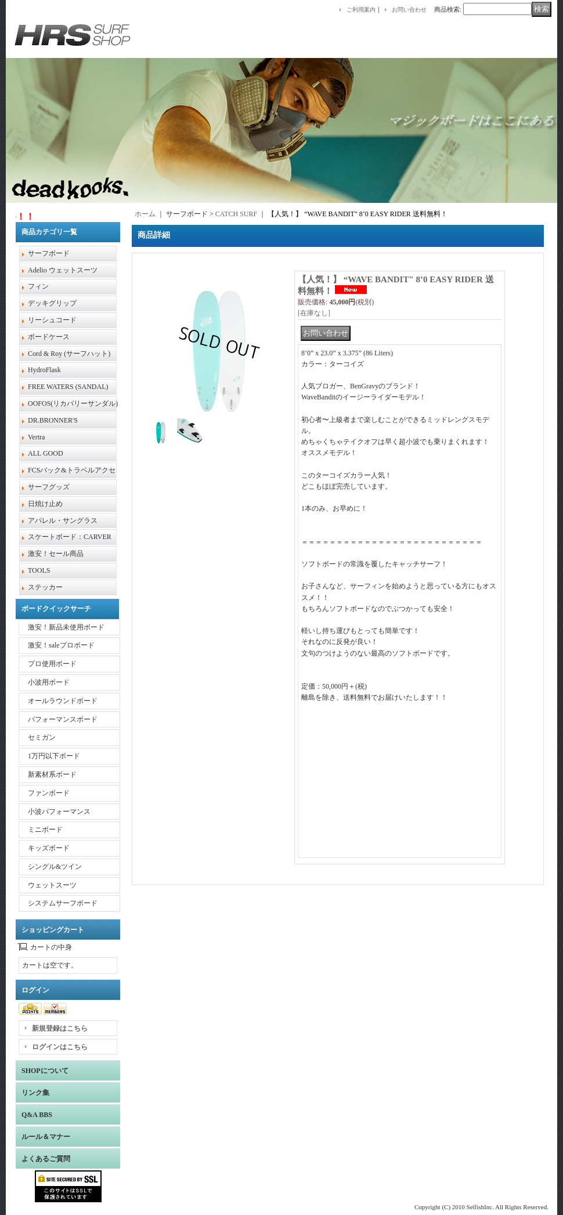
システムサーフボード (63, 903)
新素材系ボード (52, 774)
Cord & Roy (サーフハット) (69, 354)
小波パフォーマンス (59, 811)
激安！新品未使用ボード (66, 627)
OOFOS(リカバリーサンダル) (73, 403)
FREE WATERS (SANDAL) (68, 387)
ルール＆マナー (45, 1137)
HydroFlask (44, 370)
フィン (38, 286)
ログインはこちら (60, 1047)
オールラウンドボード (63, 701)
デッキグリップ (52, 303)
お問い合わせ (409, 9)
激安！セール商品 (56, 554)
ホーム (145, 214)
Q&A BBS (36, 1115)
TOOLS (39, 570)
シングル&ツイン (55, 867)
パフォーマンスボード (63, 719)
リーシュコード (52, 320)
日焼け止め (45, 504)
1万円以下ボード (54, 756)
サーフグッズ (49, 487)
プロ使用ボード (52, 664)
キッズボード (49, 848)
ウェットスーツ (52, 885)
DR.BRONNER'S (53, 420)
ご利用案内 (361, 9)
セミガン (42, 737)
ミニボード (45, 829)
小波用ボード (49, 682)
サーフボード (49, 253)
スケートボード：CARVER (69, 537)
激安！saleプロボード (61, 645)
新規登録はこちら (60, 1028)
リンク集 (35, 1093)
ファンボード (49, 793)
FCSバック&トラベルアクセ (72, 470)
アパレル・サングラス (63, 520)
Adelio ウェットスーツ (63, 270)
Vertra (36, 437)
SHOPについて (44, 1071)
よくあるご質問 (45, 1159)
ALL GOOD (45, 453)
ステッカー (45, 587)
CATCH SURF (236, 214)
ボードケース (49, 337)
